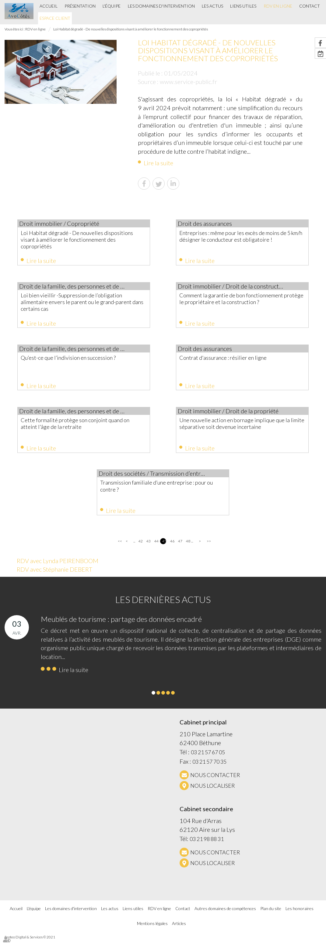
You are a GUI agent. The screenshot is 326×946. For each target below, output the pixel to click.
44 (156, 547)
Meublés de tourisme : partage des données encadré (121, 625)
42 (140, 547)
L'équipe (112, 6)
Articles (179, 930)
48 (188, 547)
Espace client (55, 18)
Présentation (80, 6)
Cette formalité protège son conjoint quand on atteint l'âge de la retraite (83, 427)
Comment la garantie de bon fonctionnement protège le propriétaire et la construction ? (240, 303)
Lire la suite (158, 162)
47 (180, 547)
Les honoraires (300, 915)
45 (164, 547)
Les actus (212, 6)
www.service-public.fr (188, 81)
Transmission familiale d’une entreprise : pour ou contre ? (159, 491)
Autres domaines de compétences (225, 915)
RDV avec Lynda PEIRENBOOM (57, 567)
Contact (309, 6)
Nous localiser (212, 792)
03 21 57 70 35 (209, 768)
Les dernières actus (163, 605)
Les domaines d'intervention (161, 6)
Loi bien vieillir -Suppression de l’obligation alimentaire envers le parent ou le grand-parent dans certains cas (83, 303)
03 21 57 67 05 (208, 758)
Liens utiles (243, 6)
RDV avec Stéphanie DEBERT (54, 576)
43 (148, 547)
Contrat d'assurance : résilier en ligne (234, 360)
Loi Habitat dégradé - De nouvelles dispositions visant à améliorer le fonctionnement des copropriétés (130, 29)
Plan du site (270, 915)
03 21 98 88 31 (207, 845)
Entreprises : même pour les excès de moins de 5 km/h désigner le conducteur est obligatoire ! (241, 239)
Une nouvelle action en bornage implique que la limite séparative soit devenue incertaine (238, 431)
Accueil (49, 6)
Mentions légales (152, 930)
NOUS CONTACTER (215, 781)
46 (172, 547)
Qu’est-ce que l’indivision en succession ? (79, 360)
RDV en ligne (278, 6)
